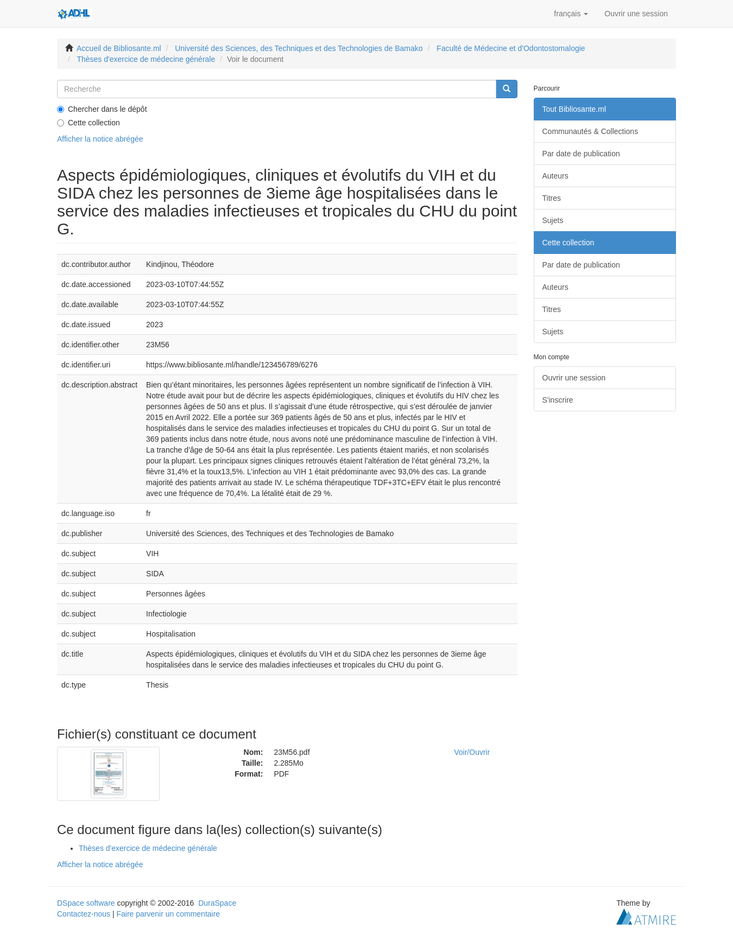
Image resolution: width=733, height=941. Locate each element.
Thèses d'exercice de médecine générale (146, 59)
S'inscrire (557, 400)
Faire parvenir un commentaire (168, 914)
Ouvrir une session (574, 377)
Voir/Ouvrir (472, 752)
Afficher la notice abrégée (100, 139)
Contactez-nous (83, 914)
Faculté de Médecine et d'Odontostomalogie (511, 48)
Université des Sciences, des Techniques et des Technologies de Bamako (298, 48)
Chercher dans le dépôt (102, 109)
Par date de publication (581, 153)
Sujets (553, 220)
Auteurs (555, 175)
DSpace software (86, 903)
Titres (551, 198)
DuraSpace (217, 903)
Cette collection (88, 122)
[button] (571, 13)
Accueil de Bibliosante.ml (119, 48)
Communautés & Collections (590, 131)
